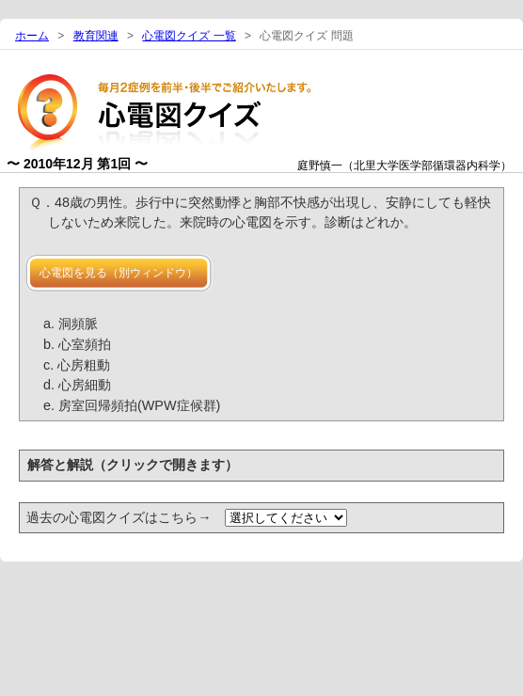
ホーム (32, 35)
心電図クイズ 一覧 (188, 35)
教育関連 (96, 35)
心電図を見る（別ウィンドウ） (119, 272)
